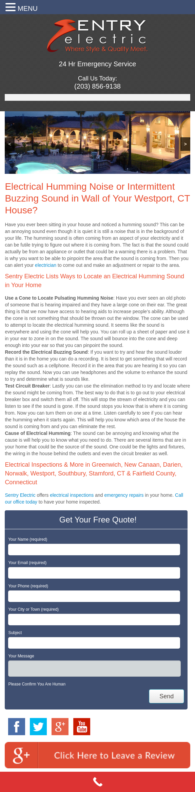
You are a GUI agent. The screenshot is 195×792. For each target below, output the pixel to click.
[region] (97, 142)
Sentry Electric (20, 495)
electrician (45, 265)
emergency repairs (123, 495)
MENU (28, 8)
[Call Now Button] (97, 782)
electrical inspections (72, 495)
